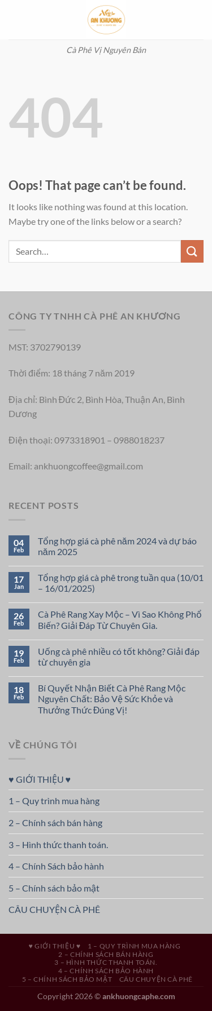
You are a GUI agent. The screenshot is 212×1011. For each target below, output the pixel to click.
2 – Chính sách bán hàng (55, 822)
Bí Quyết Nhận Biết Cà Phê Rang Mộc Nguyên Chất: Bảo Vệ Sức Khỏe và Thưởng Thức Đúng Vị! (111, 698)
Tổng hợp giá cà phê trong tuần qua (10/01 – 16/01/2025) (121, 582)
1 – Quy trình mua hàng (53, 800)
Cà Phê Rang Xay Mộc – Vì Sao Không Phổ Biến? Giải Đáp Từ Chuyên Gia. (120, 619)
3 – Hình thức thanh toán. (58, 844)
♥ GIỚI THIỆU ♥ (39, 779)
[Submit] (192, 251)
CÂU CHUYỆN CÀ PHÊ (54, 909)
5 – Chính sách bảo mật (53, 888)
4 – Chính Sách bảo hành (56, 866)
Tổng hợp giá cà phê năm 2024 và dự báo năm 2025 (117, 546)
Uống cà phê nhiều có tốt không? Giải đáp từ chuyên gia (119, 656)
